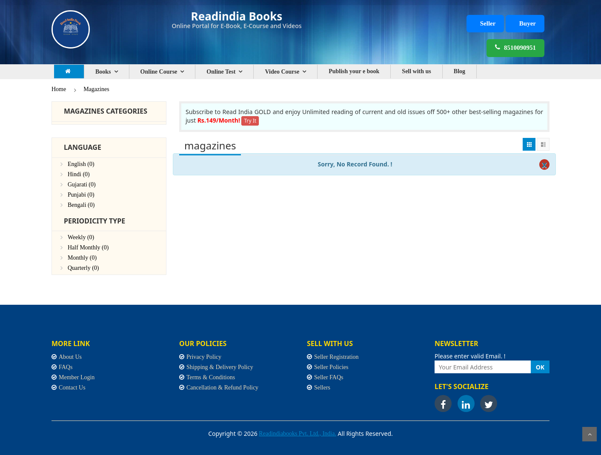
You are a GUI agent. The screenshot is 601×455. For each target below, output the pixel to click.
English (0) (81, 164)
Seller (488, 23)
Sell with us (416, 71)
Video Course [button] (282, 72)
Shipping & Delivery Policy (219, 367)
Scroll (589, 434)
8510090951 (515, 47)
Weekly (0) (81, 237)
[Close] (544, 164)
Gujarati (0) (82, 184)
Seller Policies (331, 367)
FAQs (65, 367)
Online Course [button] (158, 72)
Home (59, 89)
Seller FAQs (328, 377)
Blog (459, 71)
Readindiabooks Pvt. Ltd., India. (297, 433)
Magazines (96, 89)
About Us (70, 357)
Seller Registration (336, 357)
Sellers (322, 387)
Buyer (527, 23)
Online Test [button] (220, 72)
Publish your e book (354, 71)
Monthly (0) (82, 258)
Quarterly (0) (83, 268)
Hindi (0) (79, 174)
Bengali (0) (81, 205)
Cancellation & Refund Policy (222, 387)
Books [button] (103, 72)
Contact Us (72, 387)
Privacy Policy (203, 357)
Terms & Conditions (210, 377)
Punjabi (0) (81, 195)
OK (540, 367)
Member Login (76, 377)
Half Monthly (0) (88, 247)
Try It (250, 120)
